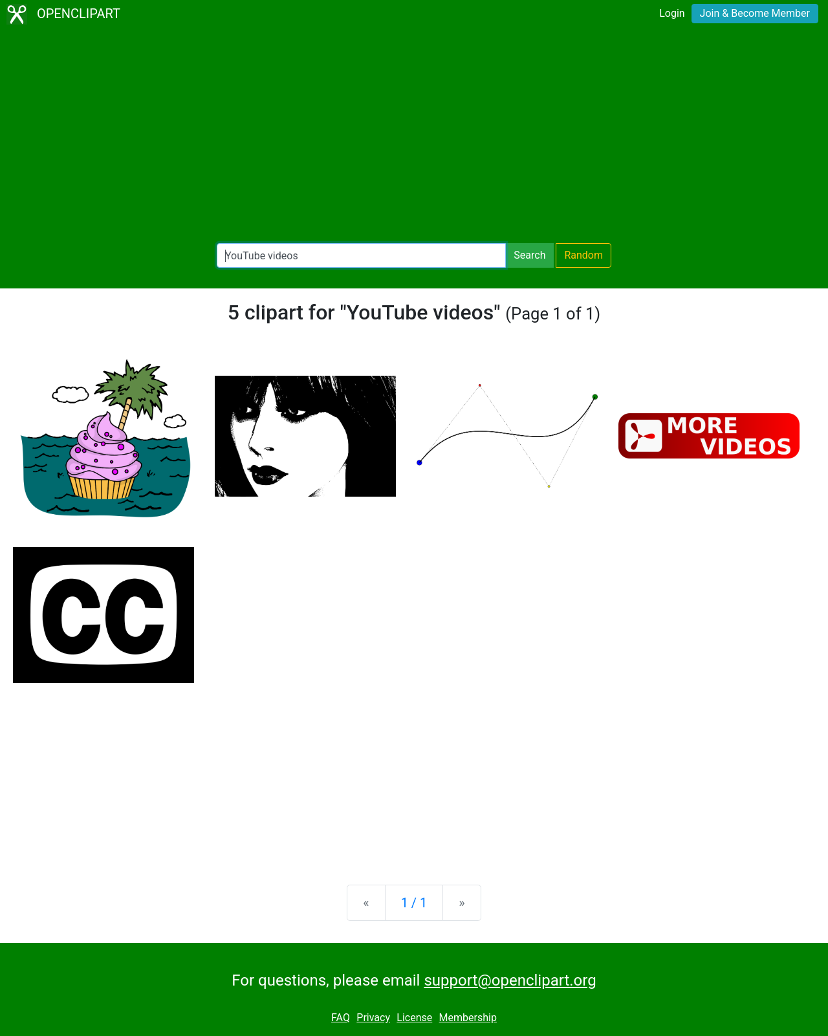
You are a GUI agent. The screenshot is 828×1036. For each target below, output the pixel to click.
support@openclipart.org (510, 980)
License (414, 1017)
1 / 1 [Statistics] (414, 903)
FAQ (340, 1017)
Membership (468, 1017)
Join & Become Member (755, 13)
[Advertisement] (414, 135)
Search (529, 255)
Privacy (373, 1017)
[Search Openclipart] (361, 255)
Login (671, 13)
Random (583, 255)
